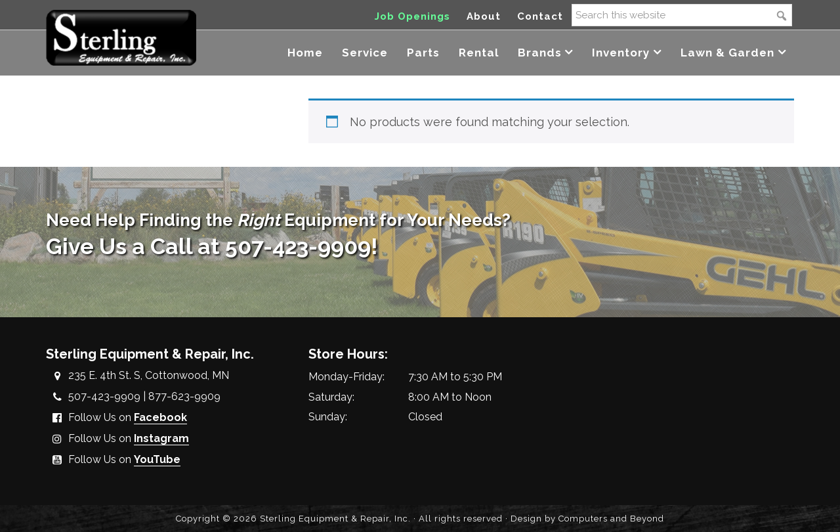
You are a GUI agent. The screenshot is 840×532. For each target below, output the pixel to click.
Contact (540, 16)
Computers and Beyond (611, 518)
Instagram (161, 438)
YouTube (157, 459)
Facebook (160, 417)
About (484, 16)
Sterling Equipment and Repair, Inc (121, 38)
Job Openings (412, 16)
